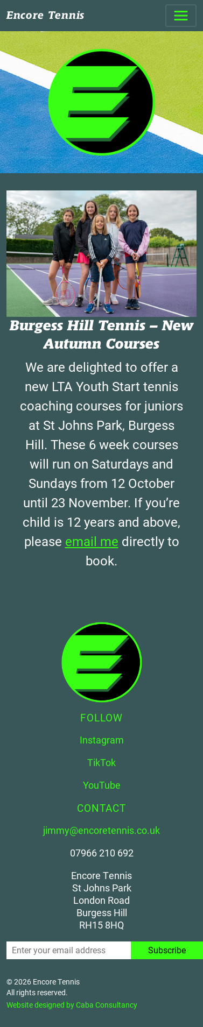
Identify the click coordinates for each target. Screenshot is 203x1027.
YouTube (102, 784)
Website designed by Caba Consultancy (71, 1005)
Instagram (102, 739)
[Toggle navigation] (181, 15)
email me (91, 541)
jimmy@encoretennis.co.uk (101, 830)
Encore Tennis (45, 15)
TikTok (101, 762)
